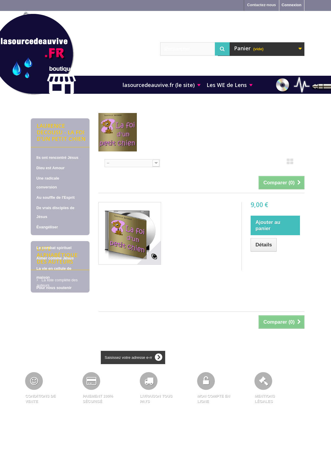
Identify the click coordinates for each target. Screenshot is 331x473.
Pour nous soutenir (54, 287)
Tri (100, 162)
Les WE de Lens (227, 84)
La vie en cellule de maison (54, 273)
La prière (44, 237)
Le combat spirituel (54, 248)
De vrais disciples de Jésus (55, 212)
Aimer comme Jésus (55, 258)
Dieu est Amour (50, 168)
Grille (290, 163)
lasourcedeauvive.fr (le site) (159, 84)
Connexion (291, 5)
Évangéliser (47, 227)
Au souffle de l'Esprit (55, 197)
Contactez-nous (261, 5)
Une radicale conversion (47, 182)
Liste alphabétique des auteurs (57, 320)
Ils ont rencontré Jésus (57, 157)
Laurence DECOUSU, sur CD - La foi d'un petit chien (199, 213)
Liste (300, 163)
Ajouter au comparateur (272, 263)
